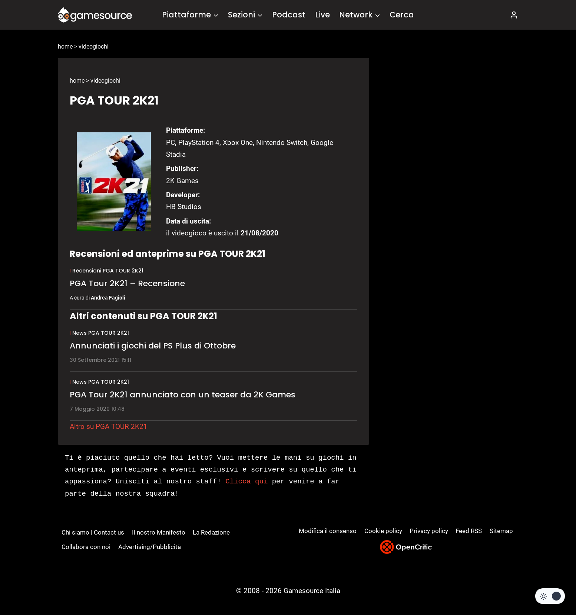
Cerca (402, 14)
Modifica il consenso (328, 531)
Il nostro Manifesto (158, 532)
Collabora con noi (86, 546)
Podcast (288, 14)
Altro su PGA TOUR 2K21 (109, 426)
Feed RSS (469, 531)
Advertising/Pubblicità (149, 546)
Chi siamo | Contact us (93, 532)
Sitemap (501, 531)
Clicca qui (246, 481)
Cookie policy (383, 531)
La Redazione (211, 532)
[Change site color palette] (550, 596)
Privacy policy (429, 531)
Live (322, 14)
